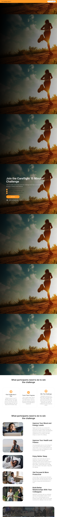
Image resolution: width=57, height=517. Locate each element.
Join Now (13, 196)
